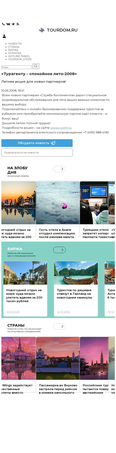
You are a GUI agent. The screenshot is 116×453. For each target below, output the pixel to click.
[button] (62, 169)
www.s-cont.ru (61, 127)
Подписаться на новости (21, 152)
